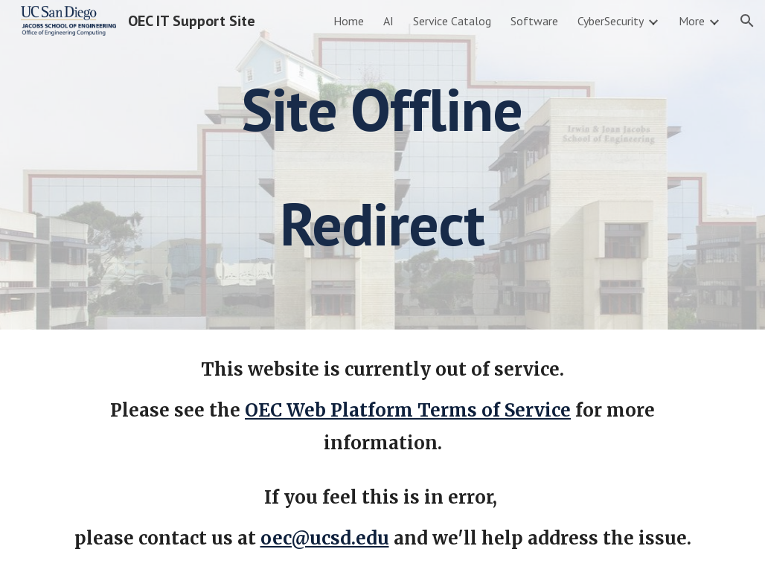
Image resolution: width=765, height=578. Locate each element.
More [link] (692, 20)
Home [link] (348, 20)
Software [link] (534, 20)
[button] (747, 21)
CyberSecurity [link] (610, 20)
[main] (382, 165)
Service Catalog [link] (452, 20)
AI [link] (388, 20)
